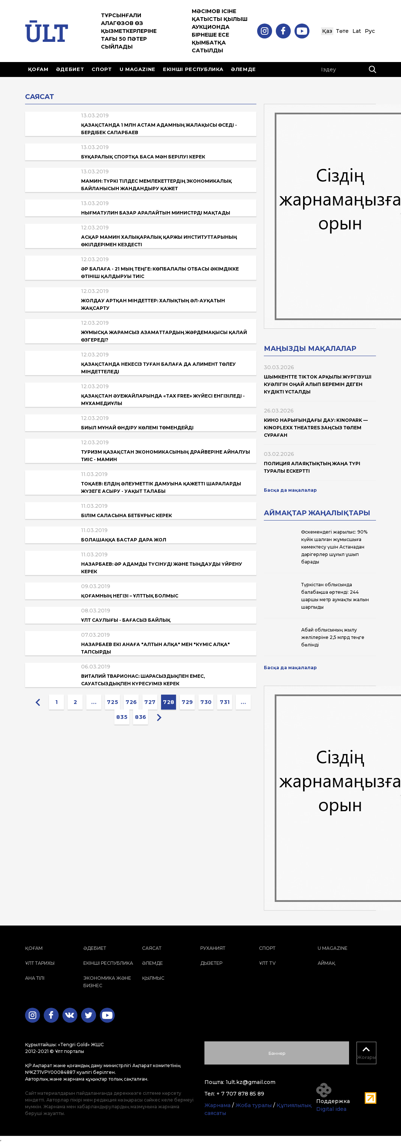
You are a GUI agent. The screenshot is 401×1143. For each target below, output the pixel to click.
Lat (356, 31)
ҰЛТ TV (267, 963)
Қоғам (38, 69)
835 (121, 717)
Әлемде (243, 69)
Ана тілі (34, 978)
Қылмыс (153, 978)
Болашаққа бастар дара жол (123, 540)
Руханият (212, 948)
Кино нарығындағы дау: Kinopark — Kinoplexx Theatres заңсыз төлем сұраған (316, 427)
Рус (370, 31)
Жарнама (217, 1105)
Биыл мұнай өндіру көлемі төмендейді (137, 427)
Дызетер (211, 963)
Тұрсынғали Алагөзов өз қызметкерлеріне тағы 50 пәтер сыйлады (129, 31)
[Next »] (159, 717)
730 (206, 702)
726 (131, 702)
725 (112, 702)
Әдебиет (70, 69)
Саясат (151, 948)
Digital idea (331, 1109)
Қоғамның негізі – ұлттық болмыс (129, 596)
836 (140, 717)
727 (150, 702)
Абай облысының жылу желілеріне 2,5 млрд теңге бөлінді (332, 637)
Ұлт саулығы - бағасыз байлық (125, 620)
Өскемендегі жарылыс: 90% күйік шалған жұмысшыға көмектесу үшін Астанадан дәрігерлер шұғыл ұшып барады (334, 547)
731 (225, 702)
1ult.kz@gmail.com (250, 1082)
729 (187, 702)
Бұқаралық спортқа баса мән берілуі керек (143, 157)
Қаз (327, 31)
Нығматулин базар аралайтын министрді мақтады (155, 213)
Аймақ (326, 963)
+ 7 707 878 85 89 (240, 1093)
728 (169, 702)
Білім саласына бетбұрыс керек (126, 515)
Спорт (102, 69)
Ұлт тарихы (40, 963)
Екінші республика (193, 69)
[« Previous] (37, 702)
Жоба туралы (253, 1105)
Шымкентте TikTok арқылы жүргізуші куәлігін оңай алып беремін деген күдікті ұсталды (317, 384)
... (93, 702)
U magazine (138, 69)
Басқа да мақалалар (290, 490)
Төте (342, 31)
